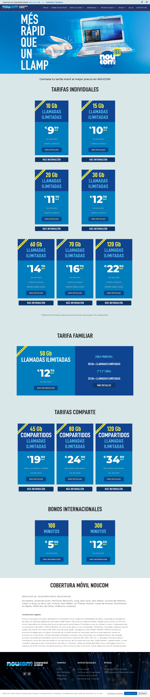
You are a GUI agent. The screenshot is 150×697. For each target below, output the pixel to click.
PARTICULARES (77, 7)
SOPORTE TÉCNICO (54, 2)
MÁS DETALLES (52, 150)
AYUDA (122, 7)
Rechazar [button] (142, 693)
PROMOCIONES (108, 7)
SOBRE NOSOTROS (59, 8)
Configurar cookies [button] (115, 693)
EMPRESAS (92, 7)
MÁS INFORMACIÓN (46, 388)
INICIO (45, 8)
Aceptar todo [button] (130, 693)
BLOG (131, 8)
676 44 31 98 (35, 2)
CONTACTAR (141, 8)
